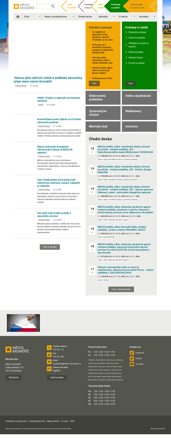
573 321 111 (58, 349)
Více (94, 83)
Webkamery (133, 111)
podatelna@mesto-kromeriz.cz (67, 363)
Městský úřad (98, 126)
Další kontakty (57, 377)
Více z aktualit (50, 247)
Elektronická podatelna (97, 97)
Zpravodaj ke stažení (98, 112)
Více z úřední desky (121, 289)
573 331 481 (58, 356)
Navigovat (13, 377)
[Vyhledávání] (46, 6)
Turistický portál (138, 6)
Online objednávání (138, 96)
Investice (131, 126)
